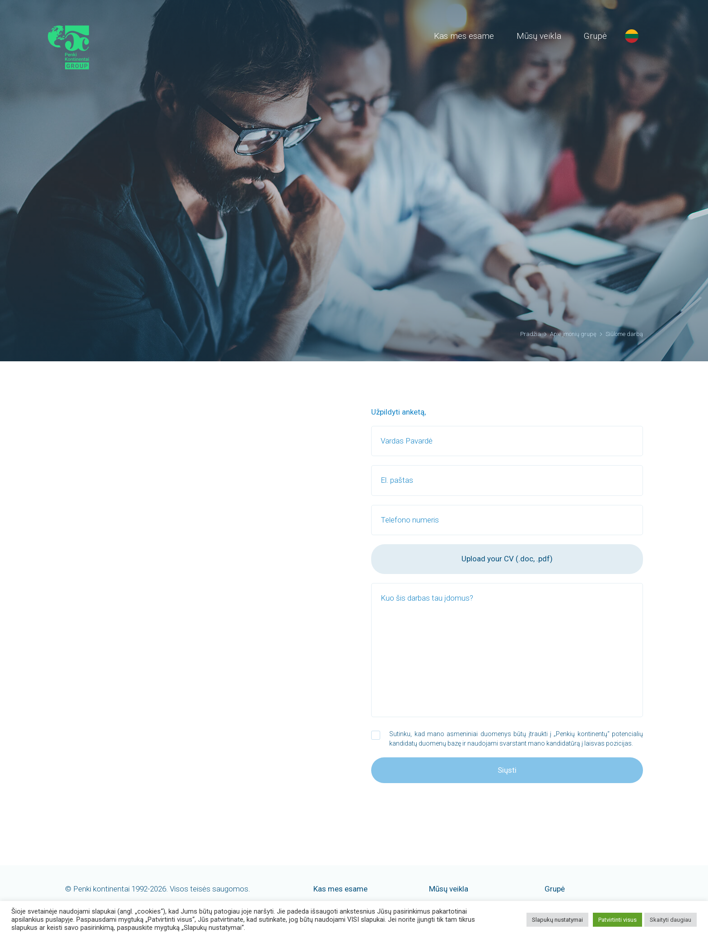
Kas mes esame (464, 36)
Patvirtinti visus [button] (617, 919)
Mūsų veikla (539, 36)
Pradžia (530, 334)
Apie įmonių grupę (573, 334)
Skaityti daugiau (670, 919)
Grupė (595, 36)
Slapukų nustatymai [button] (557, 919)
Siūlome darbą (624, 334)
